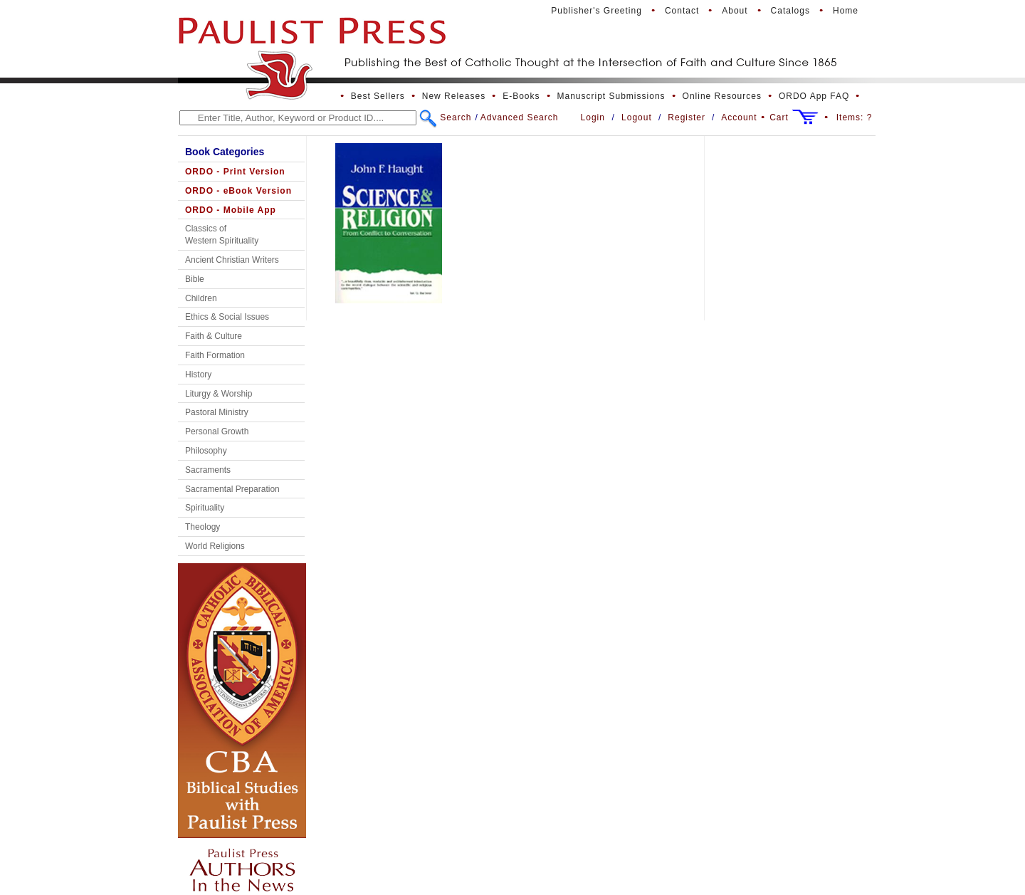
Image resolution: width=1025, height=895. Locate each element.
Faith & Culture (213, 336)
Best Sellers (378, 96)
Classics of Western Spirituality (221, 235)
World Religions (215, 546)
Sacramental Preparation (232, 489)
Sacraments (208, 470)
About (734, 11)
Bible (194, 279)
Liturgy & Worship (218, 394)
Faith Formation (215, 355)
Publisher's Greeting (596, 11)
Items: (854, 117)
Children (201, 298)
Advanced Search (519, 117)
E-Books (521, 96)
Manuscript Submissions (611, 96)
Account (739, 117)
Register (686, 117)
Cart (779, 117)
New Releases (453, 96)
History (198, 375)
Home (845, 11)
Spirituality (204, 508)
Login (593, 117)
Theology (202, 527)
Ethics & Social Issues (227, 317)
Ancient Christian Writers (232, 260)
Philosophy (206, 451)
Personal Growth (216, 431)
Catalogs (790, 11)
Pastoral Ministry (216, 412)
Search (455, 117)
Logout (636, 117)
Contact (682, 11)
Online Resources (722, 96)
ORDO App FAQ (814, 96)
